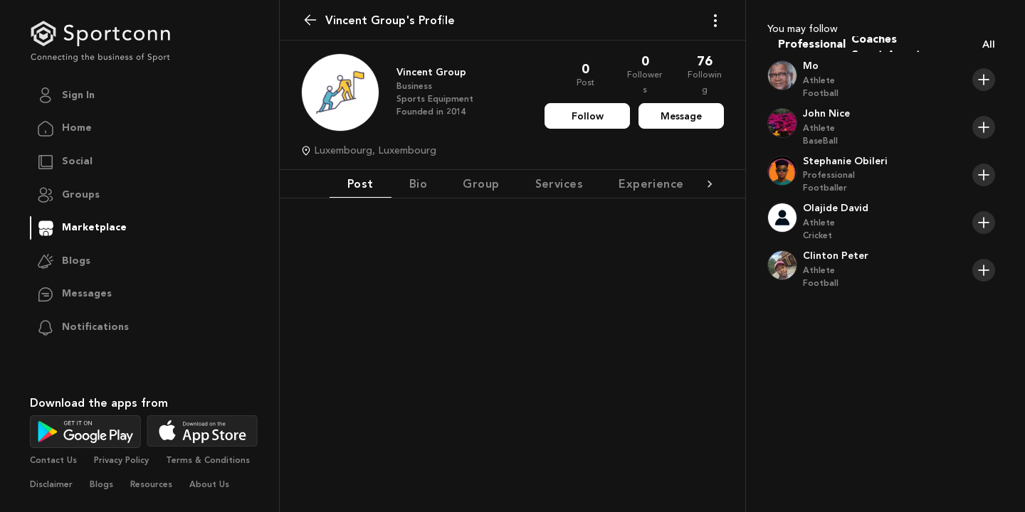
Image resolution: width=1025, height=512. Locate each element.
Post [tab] (360, 183)
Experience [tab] (651, 183)
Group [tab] (481, 183)
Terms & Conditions (208, 460)
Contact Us (53, 460)
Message (681, 116)
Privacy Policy (121, 460)
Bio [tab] (418, 183)
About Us (209, 484)
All (988, 44)
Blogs (101, 484)
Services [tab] (559, 183)
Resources (151, 484)
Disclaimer (51, 484)
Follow (588, 116)
